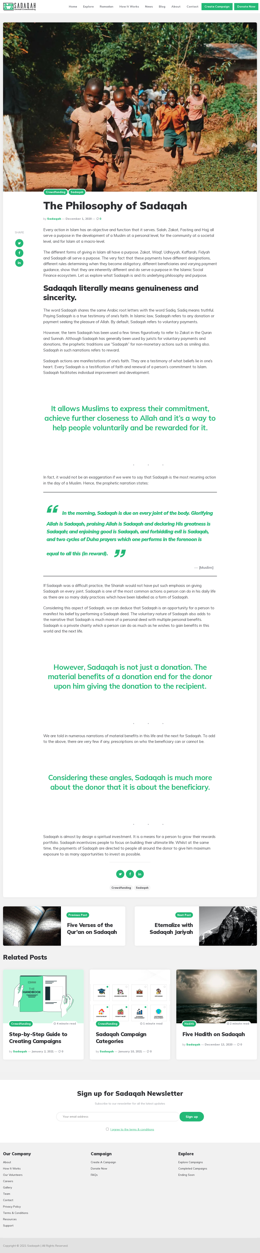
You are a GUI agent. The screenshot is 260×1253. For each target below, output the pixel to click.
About (176, 6)
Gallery (7, 1187)
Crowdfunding (55, 192)
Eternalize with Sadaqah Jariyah (171, 928)
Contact (192, 6)
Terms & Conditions (15, 1212)
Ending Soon (186, 1174)
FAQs (94, 1174)
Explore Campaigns (190, 1162)
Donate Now (246, 6)
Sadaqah (77, 192)
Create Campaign (217, 6)
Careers (8, 1181)
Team (6, 1193)
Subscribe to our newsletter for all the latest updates (130, 1103)
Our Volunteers (13, 1174)
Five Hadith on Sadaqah (213, 1034)
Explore (88, 6)
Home (73, 6)
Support (8, 1225)
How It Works (129, 6)
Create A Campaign (103, 1162)
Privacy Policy (12, 1206)
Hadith (189, 1023)
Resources (10, 1218)
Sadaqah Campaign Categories (121, 1037)
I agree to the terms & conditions (132, 1129)
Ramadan (106, 6)
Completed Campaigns (192, 1168)
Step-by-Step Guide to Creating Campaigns (38, 1037)
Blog (162, 6)
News (149, 6)
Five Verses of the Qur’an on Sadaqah (92, 928)
